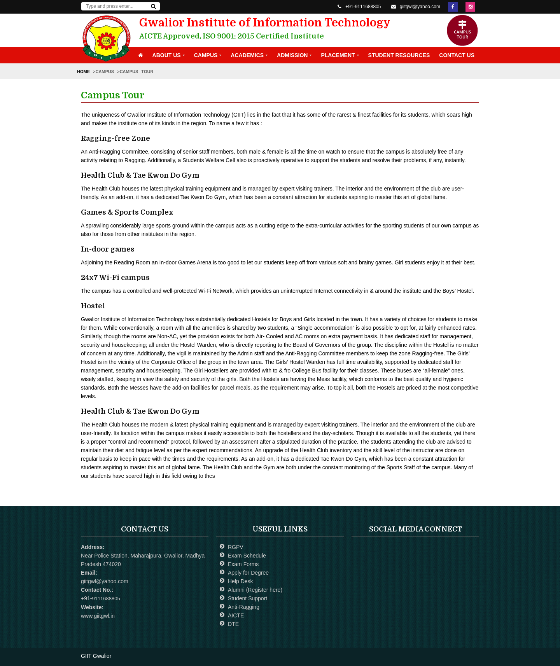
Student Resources (399, 55)
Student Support (247, 598)
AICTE (236, 615)
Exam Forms (243, 564)
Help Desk (240, 581)
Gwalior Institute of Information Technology (270, 28)
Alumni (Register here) (255, 590)
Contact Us (456, 55)
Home (85, 71)
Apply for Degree (248, 573)
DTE (233, 624)
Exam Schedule (247, 555)
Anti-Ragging (243, 607)
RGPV (235, 547)
